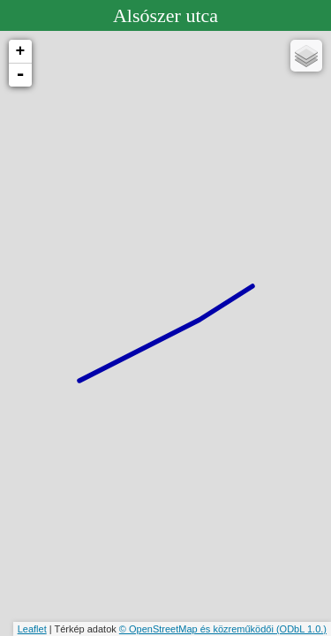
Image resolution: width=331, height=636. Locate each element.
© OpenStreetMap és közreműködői (197, 629)
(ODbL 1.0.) (301, 629)
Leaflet (32, 629)
